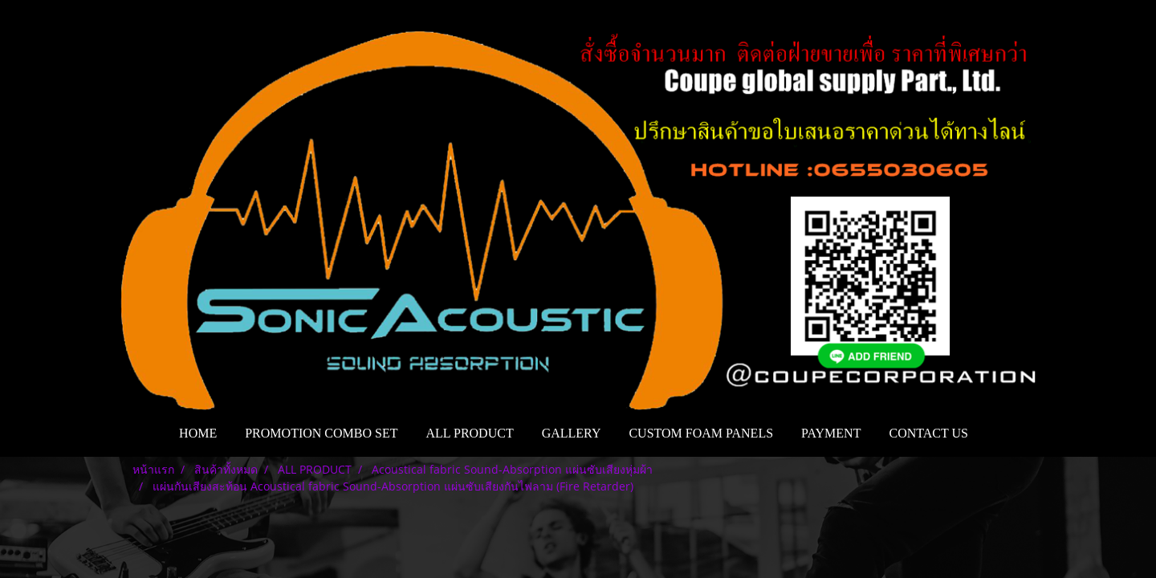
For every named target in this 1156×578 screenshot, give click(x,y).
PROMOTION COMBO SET (321, 433)
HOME (198, 433)
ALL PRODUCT (469, 433)
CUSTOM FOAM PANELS (701, 433)
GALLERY (571, 433)
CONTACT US (928, 433)
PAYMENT (831, 433)
